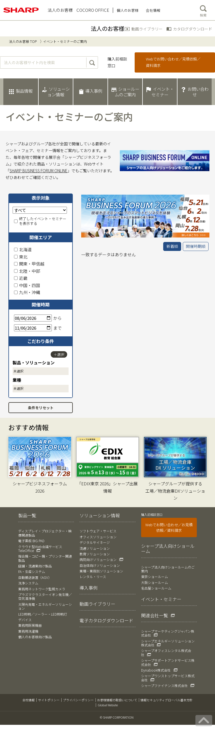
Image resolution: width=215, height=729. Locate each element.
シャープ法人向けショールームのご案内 (168, 569)
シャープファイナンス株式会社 (164, 685)
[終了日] (33, 327)
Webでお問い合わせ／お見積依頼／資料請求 (169, 527)
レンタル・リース (93, 576)
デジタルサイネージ (95, 542)
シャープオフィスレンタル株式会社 (166, 652)
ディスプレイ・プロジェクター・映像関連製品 (45, 532)
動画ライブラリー (147, 29)
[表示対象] (40, 210)
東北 (20, 257)
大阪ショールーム (154, 582)
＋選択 (58, 354)
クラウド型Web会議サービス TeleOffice (40, 548)
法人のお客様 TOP (23, 41)
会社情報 (28, 700)
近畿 (20, 278)
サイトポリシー (49, 700)
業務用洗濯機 (28, 631)
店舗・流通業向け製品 (35, 565)
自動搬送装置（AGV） (35, 577)
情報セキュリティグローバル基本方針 (167, 700)
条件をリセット (40, 407)
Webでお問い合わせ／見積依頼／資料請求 (173, 62)
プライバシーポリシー (78, 700)
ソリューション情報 (100, 515)
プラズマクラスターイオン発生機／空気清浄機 (45, 596)
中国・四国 (27, 285)
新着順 (172, 246)
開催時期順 (195, 246)
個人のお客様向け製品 (35, 636)
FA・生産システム (31, 571)
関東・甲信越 (29, 264)
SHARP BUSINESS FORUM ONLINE (38, 170)
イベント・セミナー (161, 599)
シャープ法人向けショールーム (168, 548)
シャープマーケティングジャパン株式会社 (167, 633)
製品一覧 (27, 515)
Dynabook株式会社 (156, 670)
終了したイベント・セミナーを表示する (40, 221)
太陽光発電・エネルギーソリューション (45, 606)
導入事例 (88, 587)
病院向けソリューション (98, 559)
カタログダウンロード (192, 29)
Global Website (108, 705)
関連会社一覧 (154, 615)
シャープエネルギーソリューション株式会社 (168, 643)
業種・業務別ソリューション (101, 571)
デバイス (25, 619)
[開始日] (33, 318)
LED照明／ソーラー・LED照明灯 (42, 614)
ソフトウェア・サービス (98, 530)
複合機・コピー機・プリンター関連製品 (45, 558)
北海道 (23, 249)
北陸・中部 (27, 271)
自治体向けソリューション (100, 565)
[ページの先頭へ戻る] (203, 720)
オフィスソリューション (98, 536)
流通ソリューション (95, 548)
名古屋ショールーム (156, 588)
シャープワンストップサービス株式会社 (168, 677)
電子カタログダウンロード (106, 620)
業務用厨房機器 (30, 625)
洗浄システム (28, 583)
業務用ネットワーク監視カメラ (41, 588)
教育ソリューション (95, 553)
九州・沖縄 (27, 292)
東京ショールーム (154, 576)
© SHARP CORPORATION (117, 717)
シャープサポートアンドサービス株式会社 (168, 662)
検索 (203, 9)
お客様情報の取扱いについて (117, 700)
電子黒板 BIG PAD (31, 540)
